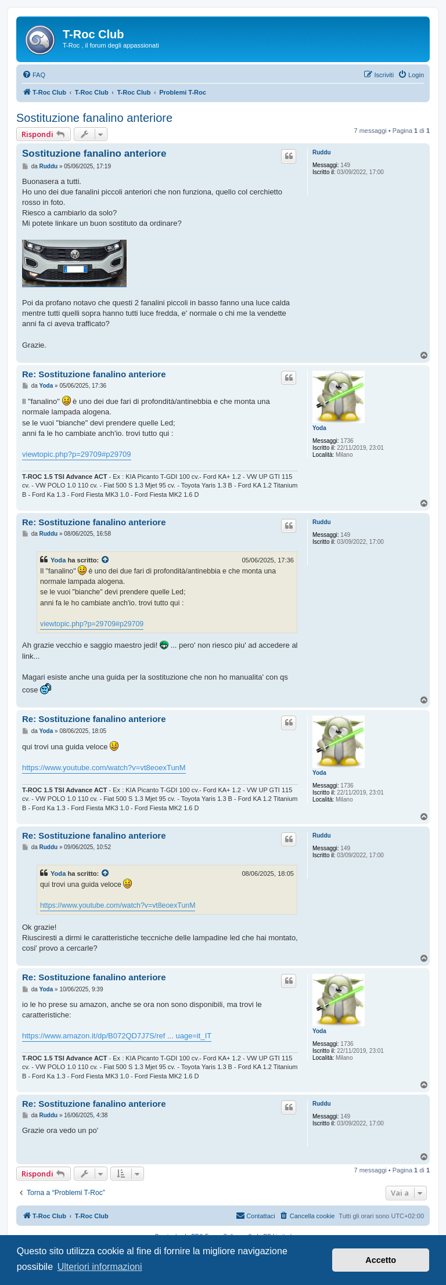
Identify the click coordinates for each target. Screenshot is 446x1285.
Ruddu (321, 152)
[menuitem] (33, 75)
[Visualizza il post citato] (105, 560)
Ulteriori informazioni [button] (99, 1267)
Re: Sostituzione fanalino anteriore (94, 374)
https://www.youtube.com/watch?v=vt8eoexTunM (104, 767)
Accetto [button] (380, 1260)
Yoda (319, 428)
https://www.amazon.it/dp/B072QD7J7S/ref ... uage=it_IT (116, 1035)
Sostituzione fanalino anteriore (94, 117)
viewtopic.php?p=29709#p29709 (76, 454)
